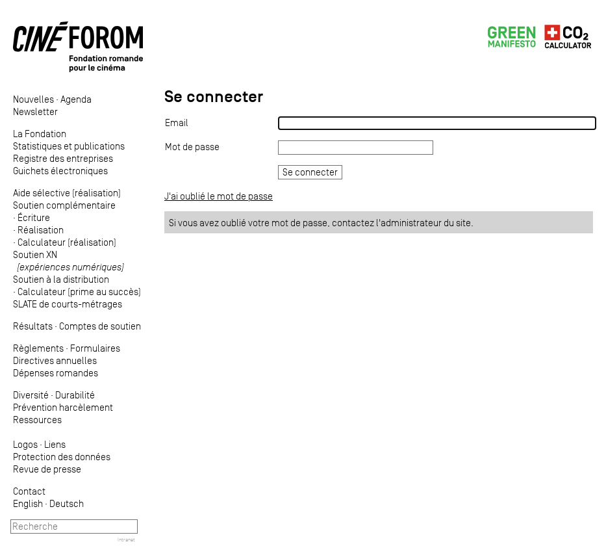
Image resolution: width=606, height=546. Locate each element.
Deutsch (66, 503)
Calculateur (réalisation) (67, 242)
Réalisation (41, 229)
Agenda (76, 99)
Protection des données (61, 456)
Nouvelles (33, 99)
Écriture (34, 217)
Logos (25, 444)
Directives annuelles (55, 360)
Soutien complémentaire (64, 205)
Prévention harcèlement (63, 407)
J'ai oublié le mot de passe (218, 196)
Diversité (31, 394)
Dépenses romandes (55, 372)
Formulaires (95, 348)
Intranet (126, 539)
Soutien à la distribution (61, 279)
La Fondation (39, 133)
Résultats (33, 326)
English (28, 503)
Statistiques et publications (69, 145)
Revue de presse (47, 468)
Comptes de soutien (100, 326)
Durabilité (75, 394)
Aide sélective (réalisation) (67, 192)
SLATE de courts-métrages (67, 303)
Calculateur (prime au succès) (79, 291)
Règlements (38, 348)
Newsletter (35, 111)
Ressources (37, 419)
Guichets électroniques (60, 170)
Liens (55, 444)
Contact (29, 491)
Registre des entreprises (63, 158)
